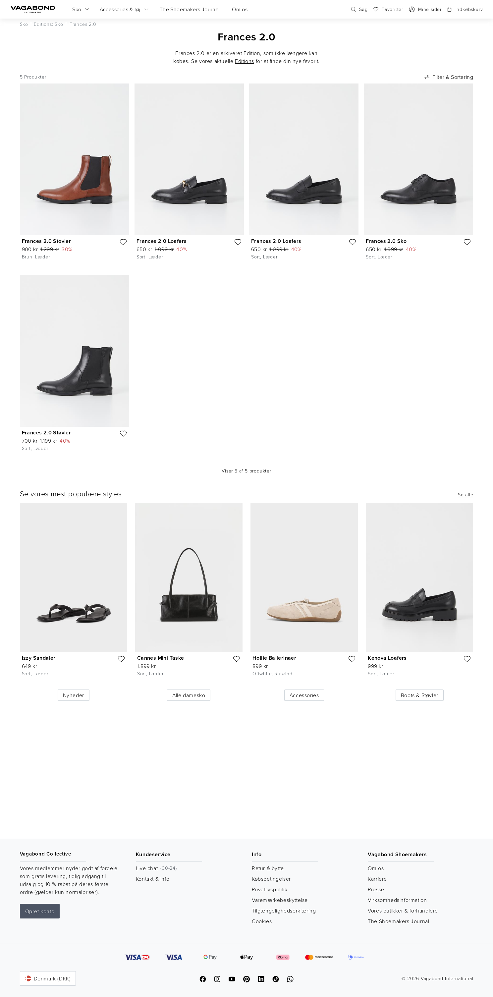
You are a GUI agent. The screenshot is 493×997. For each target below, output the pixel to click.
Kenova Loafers (387, 658)
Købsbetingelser (271, 878)
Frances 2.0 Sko (386, 241)
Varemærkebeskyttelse (280, 900)
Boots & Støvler (419, 695)
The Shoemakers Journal (398, 921)
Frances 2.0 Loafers (162, 241)
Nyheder (73, 695)
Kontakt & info (152, 878)
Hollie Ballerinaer (274, 658)
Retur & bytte (268, 868)
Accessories (304, 695)
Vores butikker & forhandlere (403, 910)
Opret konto (40, 911)
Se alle (465, 495)
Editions (244, 61)
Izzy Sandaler (39, 658)
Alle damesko (188, 695)
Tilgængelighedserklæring (284, 910)
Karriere (377, 878)
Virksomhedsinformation (397, 900)
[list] (246, 595)
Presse (376, 889)
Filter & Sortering (447, 77)
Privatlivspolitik (269, 889)
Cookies (262, 921)
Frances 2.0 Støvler (46, 241)
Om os (376, 868)
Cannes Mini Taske (160, 658)
